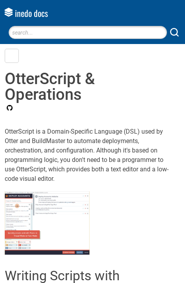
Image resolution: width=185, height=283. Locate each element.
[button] (12, 56)
